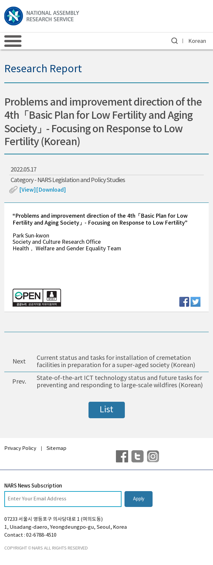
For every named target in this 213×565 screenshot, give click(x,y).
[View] (27, 190)
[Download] (51, 190)
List (106, 410)
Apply (138, 499)
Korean (197, 41)
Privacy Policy (20, 448)
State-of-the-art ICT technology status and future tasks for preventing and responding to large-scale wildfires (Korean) (120, 382)
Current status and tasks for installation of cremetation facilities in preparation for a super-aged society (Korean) (116, 362)
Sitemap (56, 448)
